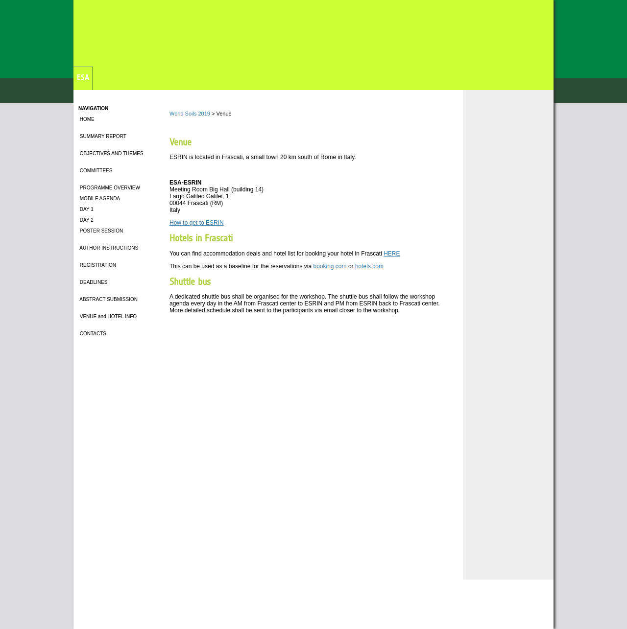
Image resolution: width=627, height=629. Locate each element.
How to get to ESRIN (196, 222)
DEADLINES (92, 282)
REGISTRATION (97, 265)
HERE (392, 253)
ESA (83, 77)
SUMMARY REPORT (102, 136)
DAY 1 (86, 209)
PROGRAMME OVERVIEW (109, 187)
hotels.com (369, 266)
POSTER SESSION (100, 230)
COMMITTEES (95, 170)
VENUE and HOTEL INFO (108, 316)
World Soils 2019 (189, 113)
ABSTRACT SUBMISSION (108, 299)
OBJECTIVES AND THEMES (111, 153)
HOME (86, 119)
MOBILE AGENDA (99, 198)
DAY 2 (86, 220)
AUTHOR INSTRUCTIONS (108, 248)
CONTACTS (93, 333)
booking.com (330, 266)
